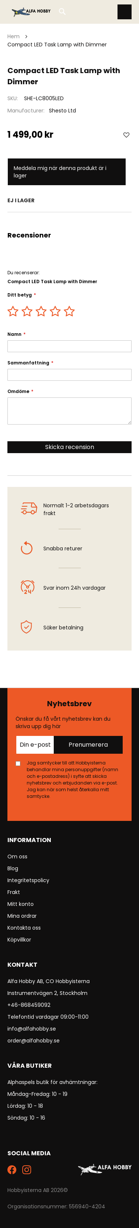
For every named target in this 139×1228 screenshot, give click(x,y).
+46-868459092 (28, 1005)
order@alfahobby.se (33, 1040)
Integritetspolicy (28, 880)
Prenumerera (88, 744)
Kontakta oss (24, 927)
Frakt (13, 892)
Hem (13, 36)
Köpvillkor (19, 939)
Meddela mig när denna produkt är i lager (60, 171)
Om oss (17, 856)
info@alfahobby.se (31, 1028)
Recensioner (69, 221)
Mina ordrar (22, 916)
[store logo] (31, 12)
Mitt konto (20, 904)
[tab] (69, 221)
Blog (12, 868)
